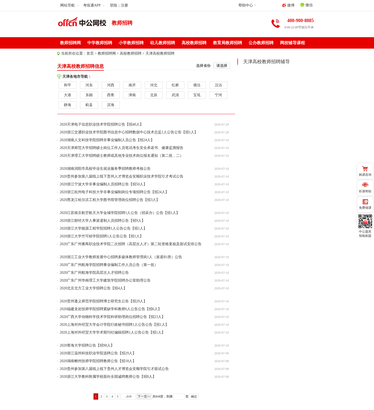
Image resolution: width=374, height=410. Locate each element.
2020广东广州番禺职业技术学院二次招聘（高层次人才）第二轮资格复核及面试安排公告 (131, 244)
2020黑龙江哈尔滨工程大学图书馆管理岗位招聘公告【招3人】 (110, 200)
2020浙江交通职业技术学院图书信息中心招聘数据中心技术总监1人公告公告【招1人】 (129, 132)
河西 (110, 85)
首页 (90, 53)
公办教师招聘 (261, 43)
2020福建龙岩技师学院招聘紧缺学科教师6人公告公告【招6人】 (111, 309)
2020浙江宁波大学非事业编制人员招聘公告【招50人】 (103, 184)
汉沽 (218, 85)
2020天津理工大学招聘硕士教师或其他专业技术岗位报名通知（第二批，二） (121, 156)
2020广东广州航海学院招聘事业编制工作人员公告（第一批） (109, 265)
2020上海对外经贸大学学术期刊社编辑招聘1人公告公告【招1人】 (112, 332)
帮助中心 (245, 5)
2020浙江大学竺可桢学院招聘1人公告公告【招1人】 (101, 236)
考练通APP (94, 5)
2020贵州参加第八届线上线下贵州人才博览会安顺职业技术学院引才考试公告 (121, 176)
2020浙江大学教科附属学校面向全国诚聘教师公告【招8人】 (108, 377)
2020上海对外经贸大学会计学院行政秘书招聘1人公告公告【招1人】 (114, 325)
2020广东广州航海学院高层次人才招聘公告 (94, 273)
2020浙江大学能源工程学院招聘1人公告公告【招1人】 (103, 228)
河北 (153, 85)
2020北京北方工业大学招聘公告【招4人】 (93, 288)
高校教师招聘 (194, 43)
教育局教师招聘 (227, 43)
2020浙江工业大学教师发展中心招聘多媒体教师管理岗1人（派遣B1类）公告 (121, 257)
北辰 (153, 95)
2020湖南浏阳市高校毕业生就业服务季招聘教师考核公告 (105, 169)
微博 (288, 5)
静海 (67, 105)
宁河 (218, 95)
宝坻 (197, 95)
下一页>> (144, 396)
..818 (128, 396)
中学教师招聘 (99, 43)
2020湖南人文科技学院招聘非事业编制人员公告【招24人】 (107, 140)
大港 (67, 95)
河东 (89, 85)
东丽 (89, 95)
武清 (175, 95)
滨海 (110, 105)
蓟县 (89, 105)
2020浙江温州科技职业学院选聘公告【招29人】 (98, 353)
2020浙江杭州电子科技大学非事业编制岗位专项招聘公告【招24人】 (114, 192)
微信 (306, 5)
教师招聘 (122, 23)
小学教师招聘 (131, 43)
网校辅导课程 (292, 43)
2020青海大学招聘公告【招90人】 (87, 345)
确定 (194, 396)
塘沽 (197, 85)
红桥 (175, 85)
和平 (67, 85)
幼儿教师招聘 (162, 43)
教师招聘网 (70, 43)
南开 (132, 85)
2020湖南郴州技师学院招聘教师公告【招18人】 (98, 361)
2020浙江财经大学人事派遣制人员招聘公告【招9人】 (102, 221)
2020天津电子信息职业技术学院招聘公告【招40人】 (101, 124)
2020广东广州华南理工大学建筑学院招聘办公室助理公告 (105, 280)
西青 (110, 95)
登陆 (113, 5)
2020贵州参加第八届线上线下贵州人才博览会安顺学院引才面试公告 (114, 369)
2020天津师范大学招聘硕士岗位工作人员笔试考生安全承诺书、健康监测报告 (121, 148)
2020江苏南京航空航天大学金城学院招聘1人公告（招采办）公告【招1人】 (120, 213)
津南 (132, 95)
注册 (124, 5)
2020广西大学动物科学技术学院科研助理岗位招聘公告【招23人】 (112, 317)
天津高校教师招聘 (160, 53)
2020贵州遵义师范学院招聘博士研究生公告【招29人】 (103, 301)
